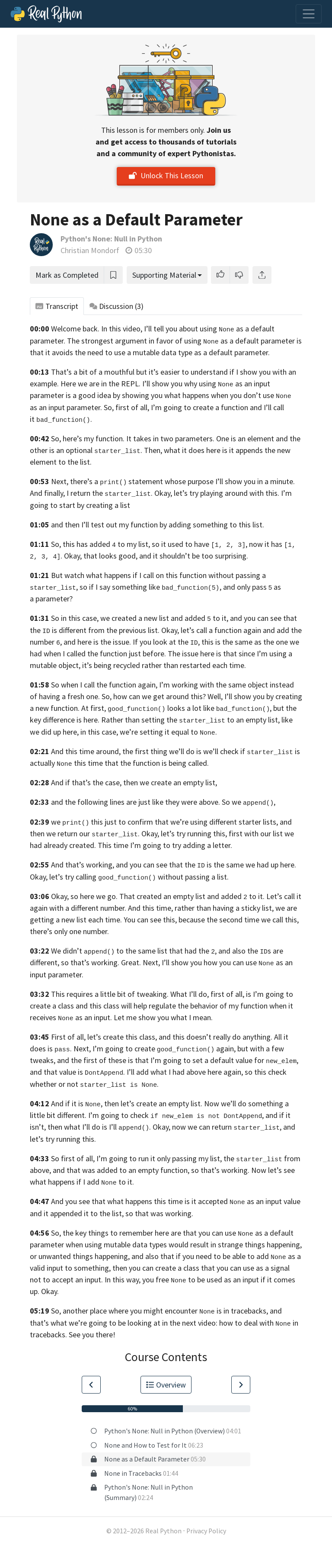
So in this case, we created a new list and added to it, (139, 618)
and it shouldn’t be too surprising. (193, 556)
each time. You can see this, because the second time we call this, (193, 920)
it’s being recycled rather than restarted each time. (164, 665)
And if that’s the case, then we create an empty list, (134, 782)
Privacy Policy (206, 1531)
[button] (220, 275)
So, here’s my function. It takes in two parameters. (132, 438)
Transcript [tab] (56, 306)
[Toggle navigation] (309, 13)
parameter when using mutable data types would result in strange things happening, (166, 1244)
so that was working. (159, 1213)
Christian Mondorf (90, 250)
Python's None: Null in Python (111, 239)
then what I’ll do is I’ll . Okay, (109, 1127)
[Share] (261, 275)
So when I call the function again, (104, 685)
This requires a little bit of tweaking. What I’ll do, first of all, (147, 994)
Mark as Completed (67, 275)
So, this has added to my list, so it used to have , (149, 544)
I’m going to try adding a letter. (181, 845)
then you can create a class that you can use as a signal (201, 1268)
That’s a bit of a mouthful (92, 372)
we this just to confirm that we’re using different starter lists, (164, 822)
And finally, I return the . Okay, (101, 493)
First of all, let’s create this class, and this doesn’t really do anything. (161, 1037)
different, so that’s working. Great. (85, 962)
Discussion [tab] (116, 306)
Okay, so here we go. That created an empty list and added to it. (158, 896)
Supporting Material (164, 275)
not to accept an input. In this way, (85, 1280)
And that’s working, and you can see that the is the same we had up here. (173, 865)
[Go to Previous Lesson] (91, 1385)
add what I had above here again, (189, 1072)
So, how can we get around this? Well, (162, 696)
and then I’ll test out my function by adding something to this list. (157, 525)
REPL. (130, 384)
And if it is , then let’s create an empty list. (126, 1103)
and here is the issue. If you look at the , (132, 642)
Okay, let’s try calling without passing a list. (129, 877)
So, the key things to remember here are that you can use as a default (172, 1233)
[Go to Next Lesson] (240, 1385)
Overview (166, 1385)
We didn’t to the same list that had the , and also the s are (167, 951)
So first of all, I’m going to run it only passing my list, (136, 1158)
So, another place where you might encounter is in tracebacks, (159, 1311)
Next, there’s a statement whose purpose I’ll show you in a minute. (173, 481)
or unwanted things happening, (80, 1256)
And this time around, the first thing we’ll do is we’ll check (145, 751)
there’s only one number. (69, 931)
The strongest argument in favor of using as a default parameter (181, 341)
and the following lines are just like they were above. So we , (163, 802)
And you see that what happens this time (117, 1201)
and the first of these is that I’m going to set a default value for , (177, 1060)
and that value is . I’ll (82, 1072)
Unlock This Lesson (166, 175)
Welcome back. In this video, (96, 329)
